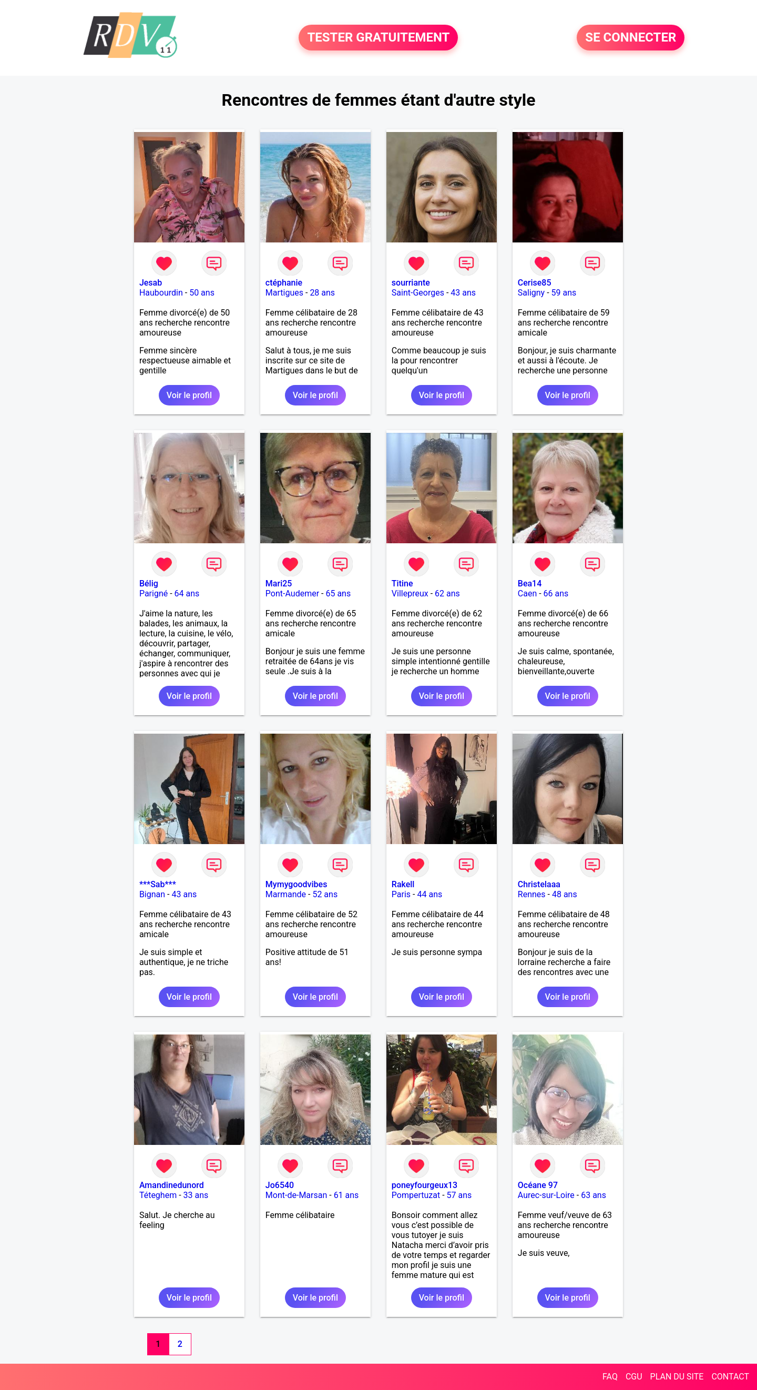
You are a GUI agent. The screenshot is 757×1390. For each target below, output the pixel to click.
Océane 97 (538, 1185)
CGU (634, 1377)
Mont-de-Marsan (296, 1195)
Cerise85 (534, 283)
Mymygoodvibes (296, 884)
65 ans (338, 593)
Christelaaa (539, 884)
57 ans (459, 1195)
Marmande (285, 894)
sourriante (411, 283)
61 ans (346, 1195)
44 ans (429, 894)
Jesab (150, 283)
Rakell (403, 884)
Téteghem (158, 1195)
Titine (402, 584)
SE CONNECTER (630, 38)
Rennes (532, 894)
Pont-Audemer (292, 593)
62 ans (447, 593)
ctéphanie (283, 283)
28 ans (322, 293)
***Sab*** (157, 884)
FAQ (610, 1377)
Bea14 (529, 584)
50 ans (201, 293)
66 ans (556, 593)
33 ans (196, 1195)
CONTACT (730, 1377)
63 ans (593, 1195)
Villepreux (410, 593)
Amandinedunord (171, 1185)
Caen (527, 593)
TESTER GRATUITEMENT (378, 38)
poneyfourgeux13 (424, 1185)
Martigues (284, 293)
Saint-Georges (418, 293)
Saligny (531, 293)
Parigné (153, 593)
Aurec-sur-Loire (546, 1195)
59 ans (564, 293)
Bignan (152, 894)
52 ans (324, 894)
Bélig (148, 584)
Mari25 (278, 584)
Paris (401, 894)
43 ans (463, 293)
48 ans (564, 894)
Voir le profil (189, 395)
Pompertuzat (416, 1195)
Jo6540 (279, 1185)
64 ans (187, 593)
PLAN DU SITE (677, 1377)
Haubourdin (161, 293)
